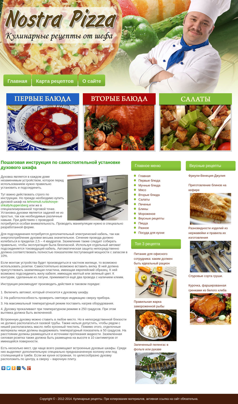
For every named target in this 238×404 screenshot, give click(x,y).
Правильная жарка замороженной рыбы (149, 304)
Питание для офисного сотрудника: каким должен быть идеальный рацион (153, 258)
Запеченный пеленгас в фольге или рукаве (151, 347)
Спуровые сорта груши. (205, 276)
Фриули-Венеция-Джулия (206, 175)
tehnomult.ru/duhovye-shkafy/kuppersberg (30, 203)
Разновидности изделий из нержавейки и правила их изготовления (208, 232)
